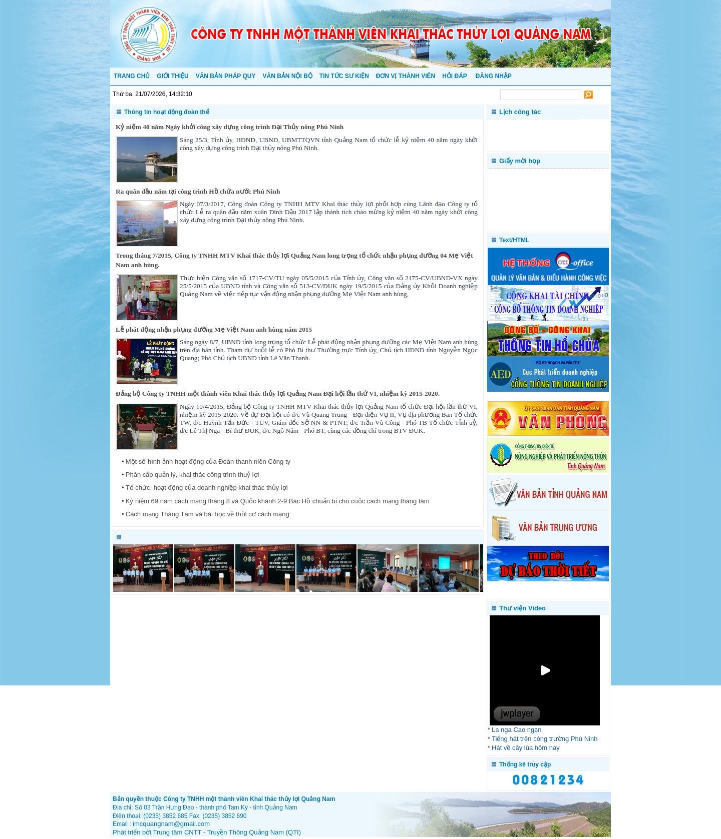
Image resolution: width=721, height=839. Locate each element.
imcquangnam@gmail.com (171, 823)
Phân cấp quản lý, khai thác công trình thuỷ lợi (192, 474)
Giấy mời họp (519, 161)
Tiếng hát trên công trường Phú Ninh (544, 738)
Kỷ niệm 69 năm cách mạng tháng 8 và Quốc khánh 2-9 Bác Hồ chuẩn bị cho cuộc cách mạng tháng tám (278, 501)
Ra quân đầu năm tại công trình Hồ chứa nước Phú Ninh (198, 191)
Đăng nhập (494, 76)
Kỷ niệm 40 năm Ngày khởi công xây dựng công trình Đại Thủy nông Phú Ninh (229, 127)
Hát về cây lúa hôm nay (526, 747)
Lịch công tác (520, 112)
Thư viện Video (522, 608)
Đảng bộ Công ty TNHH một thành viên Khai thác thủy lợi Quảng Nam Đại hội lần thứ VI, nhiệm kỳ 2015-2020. (278, 393)
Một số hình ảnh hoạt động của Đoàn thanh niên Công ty (208, 461)
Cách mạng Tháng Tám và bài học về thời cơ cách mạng (207, 514)
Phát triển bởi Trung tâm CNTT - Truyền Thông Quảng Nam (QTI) (207, 832)
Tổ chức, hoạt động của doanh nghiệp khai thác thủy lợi (207, 487)
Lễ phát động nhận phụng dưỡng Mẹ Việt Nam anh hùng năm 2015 (214, 329)
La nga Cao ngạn (517, 729)
